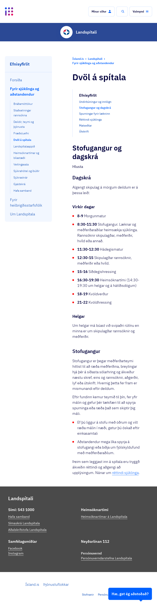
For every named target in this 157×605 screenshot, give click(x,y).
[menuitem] (28, 80)
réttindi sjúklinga (125, 472)
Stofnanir (88, 594)
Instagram (16, 553)
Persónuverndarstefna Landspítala (106, 558)
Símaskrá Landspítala (24, 523)
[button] (101, 11)
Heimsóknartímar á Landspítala (104, 517)
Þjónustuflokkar (56, 584)
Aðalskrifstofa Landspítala (27, 530)
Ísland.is (32, 584)
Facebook (15, 548)
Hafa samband (19, 517)
